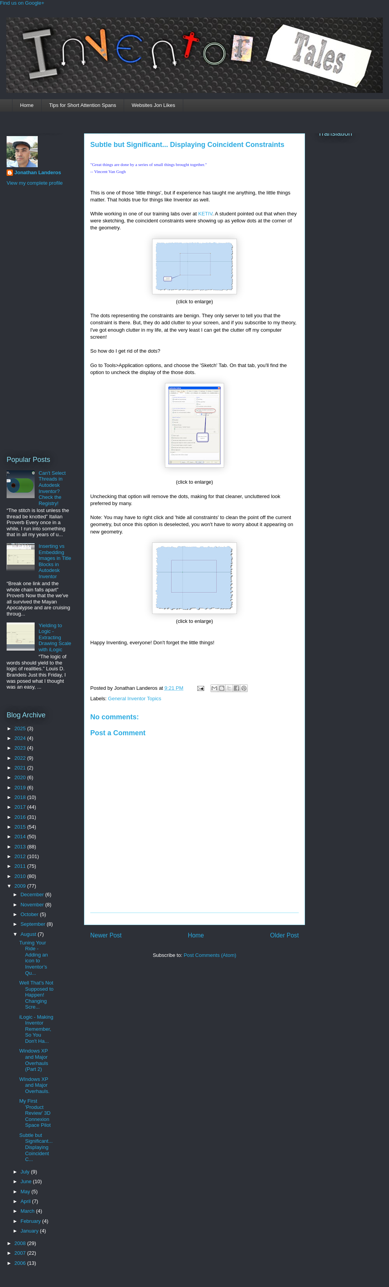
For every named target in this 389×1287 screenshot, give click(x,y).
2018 (20, 797)
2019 (20, 787)
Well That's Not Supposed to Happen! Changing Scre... (36, 995)
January (30, 1231)
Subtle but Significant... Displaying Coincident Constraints (187, 145)
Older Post (284, 935)
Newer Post (106, 935)
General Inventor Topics (134, 698)
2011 (20, 866)
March (28, 1211)
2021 (20, 768)
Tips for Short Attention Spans (82, 105)
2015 (20, 827)
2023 (20, 748)
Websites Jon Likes (153, 105)
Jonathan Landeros (37, 172)
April (26, 1201)
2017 (20, 807)
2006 (20, 1263)
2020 (20, 777)
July (26, 1172)
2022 (20, 758)
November (33, 905)
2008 (20, 1243)
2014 (20, 836)
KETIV (204, 214)
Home (27, 105)
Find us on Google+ (22, 3)
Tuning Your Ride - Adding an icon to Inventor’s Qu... (33, 958)
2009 (20, 886)
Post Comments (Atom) (210, 955)
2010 (20, 876)
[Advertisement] (38, 319)
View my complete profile (35, 183)
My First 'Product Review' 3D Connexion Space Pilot (35, 1113)
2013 (20, 847)
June (27, 1181)
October (30, 914)
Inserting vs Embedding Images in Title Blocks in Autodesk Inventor (55, 561)
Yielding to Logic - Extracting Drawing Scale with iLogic (55, 637)
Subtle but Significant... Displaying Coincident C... (36, 1147)
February (31, 1221)
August (29, 934)
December (33, 894)
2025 (20, 728)
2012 (20, 856)
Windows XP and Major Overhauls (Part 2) (33, 1060)
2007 (20, 1253)
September (34, 924)
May (26, 1191)
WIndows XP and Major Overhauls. (34, 1085)
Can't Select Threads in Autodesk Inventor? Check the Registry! (52, 488)
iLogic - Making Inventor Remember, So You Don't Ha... (36, 1029)
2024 (20, 738)
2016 (20, 817)
